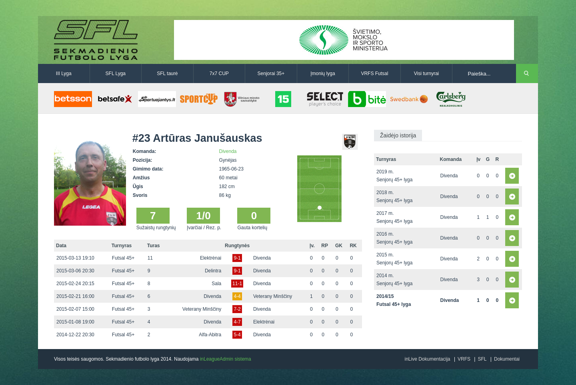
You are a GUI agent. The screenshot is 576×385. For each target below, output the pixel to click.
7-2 (237, 309)
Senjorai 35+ (271, 73)
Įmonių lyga (322, 73)
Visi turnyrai (426, 73)
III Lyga (64, 73)
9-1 (237, 258)
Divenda (228, 151)
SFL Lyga (116, 73)
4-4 (237, 296)
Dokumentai (507, 359)
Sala (216, 283)
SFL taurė (167, 73)
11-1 (237, 283)
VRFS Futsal (374, 73)
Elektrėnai (210, 258)
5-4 (237, 334)
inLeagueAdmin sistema (225, 359)
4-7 (237, 322)
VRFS (464, 359)
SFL (482, 359)
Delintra (213, 271)
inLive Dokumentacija (427, 359)
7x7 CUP (219, 73)
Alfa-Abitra (210, 334)
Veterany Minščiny (272, 296)
